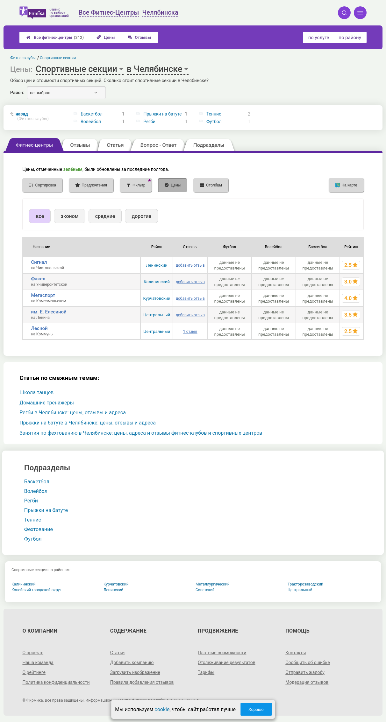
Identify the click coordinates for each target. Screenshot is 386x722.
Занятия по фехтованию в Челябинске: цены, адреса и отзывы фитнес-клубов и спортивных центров (140, 433)
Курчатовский (156, 298)
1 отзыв (190, 331)
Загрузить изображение (135, 672)
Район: (17, 92)
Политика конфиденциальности (55, 682)
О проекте (32, 652)
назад (32, 116)
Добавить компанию (132, 662)
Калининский (157, 281)
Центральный (156, 314)
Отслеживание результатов (226, 662)
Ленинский (156, 265)
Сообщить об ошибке (307, 662)
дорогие (141, 216)
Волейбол (91, 121)
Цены (106, 37)
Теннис (213, 114)
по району (350, 37)
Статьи (117, 652)
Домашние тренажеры (46, 403)
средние (105, 216)
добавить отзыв (190, 265)
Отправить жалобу (305, 672)
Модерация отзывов (306, 682)
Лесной (39, 328)
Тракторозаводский (305, 584)
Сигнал (39, 262)
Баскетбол (92, 114)
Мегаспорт (43, 295)
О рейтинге (34, 672)
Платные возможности (222, 652)
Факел (38, 279)
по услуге (318, 37)
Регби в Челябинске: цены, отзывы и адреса (72, 413)
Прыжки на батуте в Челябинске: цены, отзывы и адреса (87, 423)
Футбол (214, 121)
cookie (161, 709)
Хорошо (256, 709)
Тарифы (206, 672)
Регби (149, 121)
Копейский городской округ (36, 590)
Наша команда (38, 662)
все (40, 216)
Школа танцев (36, 392)
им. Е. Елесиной (48, 312)
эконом (69, 216)
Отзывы (139, 37)
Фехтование (38, 529)
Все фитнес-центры (55, 37)
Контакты (295, 652)
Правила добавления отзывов (142, 682)
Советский (205, 590)
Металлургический (213, 584)
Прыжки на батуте (162, 114)
